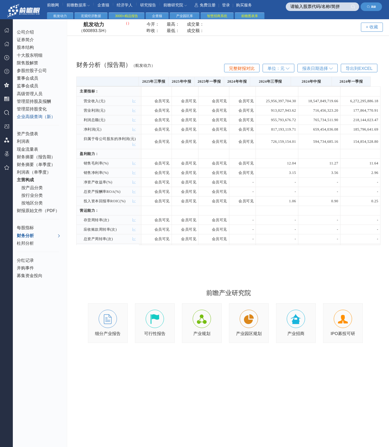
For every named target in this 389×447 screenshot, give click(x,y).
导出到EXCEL (359, 68)
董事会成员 (27, 78)
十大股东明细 (29, 55)
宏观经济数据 (91, 16)
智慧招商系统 (217, 16)
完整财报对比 (242, 68)
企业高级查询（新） (36, 116)
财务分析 (38, 236)
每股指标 (25, 227)
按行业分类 (32, 195)
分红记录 (25, 260)
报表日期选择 (317, 68)
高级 (371, 6)
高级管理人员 (29, 93)
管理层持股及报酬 (34, 101)
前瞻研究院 (175, 5)
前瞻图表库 (249, 16)
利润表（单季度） (34, 172)
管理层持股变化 (32, 108)
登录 (226, 5)
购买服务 (244, 5)
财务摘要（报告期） (36, 156)
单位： (278, 68)
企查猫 (103, 5)
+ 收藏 (372, 26)
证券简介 (25, 39)
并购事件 (25, 267)
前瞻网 (53, 5)
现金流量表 (27, 149)
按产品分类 (32, 187)
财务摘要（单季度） (36, 164)
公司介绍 (25, 32)
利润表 (23, 141)
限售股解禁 (27, 62)
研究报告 (148, 5)
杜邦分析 (25, 243)
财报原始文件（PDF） (38, 210)
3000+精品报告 (126, 16)
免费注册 (205, 5)
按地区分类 (32, 202)
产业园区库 (184, 16)
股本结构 (25, 47)
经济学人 (125, 5)
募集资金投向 (29, 275)
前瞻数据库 (78, 5)
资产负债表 (27, 133)
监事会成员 (27, 85)
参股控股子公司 (32, 70)
